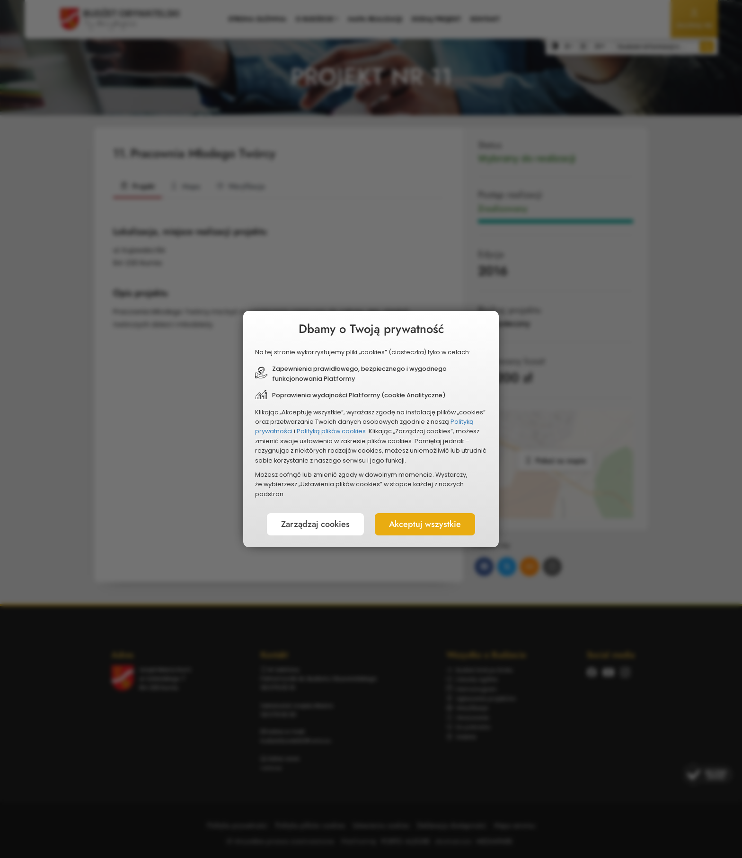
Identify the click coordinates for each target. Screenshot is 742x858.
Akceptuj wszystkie (425, 524)
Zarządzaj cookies (315, 524)
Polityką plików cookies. (332, 431)
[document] (371, 429)
